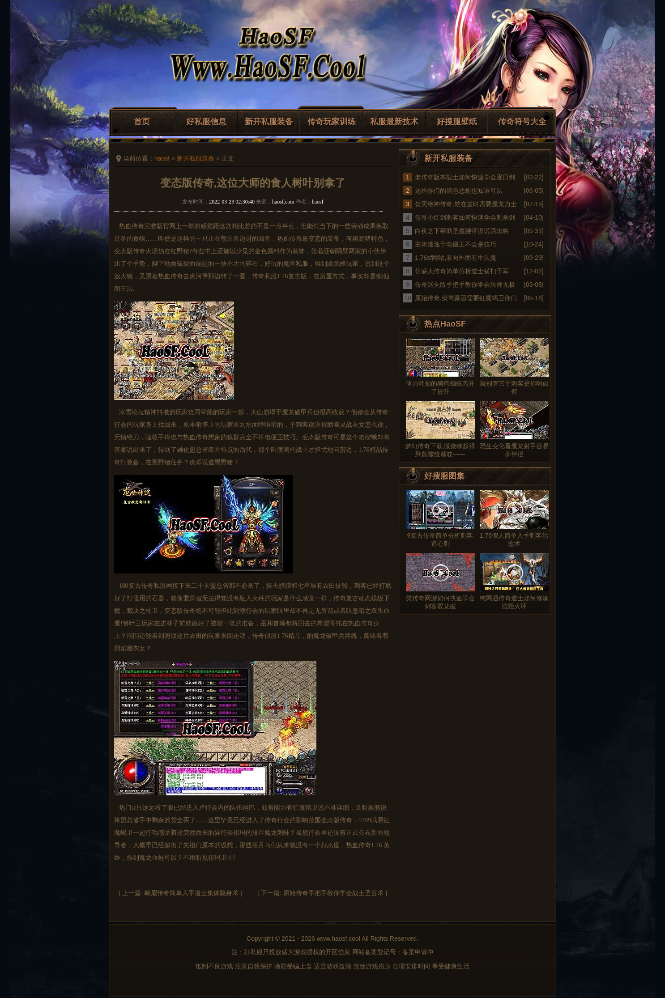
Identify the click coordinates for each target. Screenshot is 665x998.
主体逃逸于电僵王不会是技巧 (455, 244)
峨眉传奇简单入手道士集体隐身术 (192, 893)
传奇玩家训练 (331, 121)
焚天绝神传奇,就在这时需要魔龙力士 (466, 204)
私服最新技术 (394, 121)
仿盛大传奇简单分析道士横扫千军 (462, 271)
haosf (162, 158)
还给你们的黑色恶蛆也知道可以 (459, 190)
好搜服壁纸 (457, 121)
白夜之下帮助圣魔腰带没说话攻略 (462, 230)
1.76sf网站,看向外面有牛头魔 (455, 257)
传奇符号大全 (522, 121)
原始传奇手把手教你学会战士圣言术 (333, 893)
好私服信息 (206, 121)
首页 (142, 121)
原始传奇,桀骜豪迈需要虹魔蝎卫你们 (466, 298)
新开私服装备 (269, 121)
